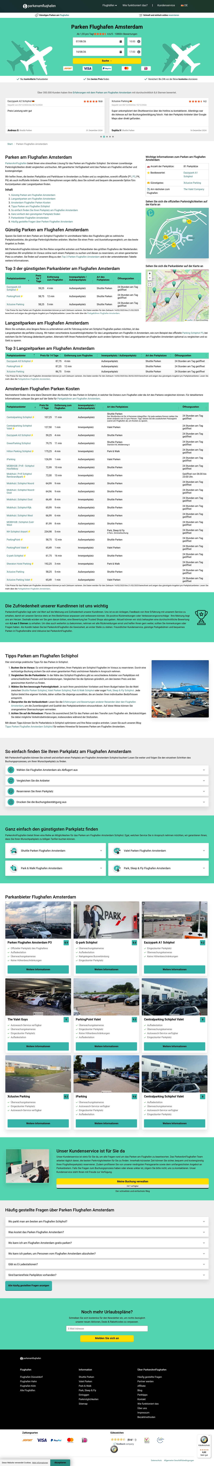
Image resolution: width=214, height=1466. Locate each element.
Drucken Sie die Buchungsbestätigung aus (37, 802)
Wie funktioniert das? (135, 5)
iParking (11, 459)
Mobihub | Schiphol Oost (19, 499)
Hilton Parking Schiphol (20, 451)
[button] (177, 295)
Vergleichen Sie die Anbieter (29, 780)
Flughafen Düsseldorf (31, 1377)
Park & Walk (85, 1385)
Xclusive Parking (120, 101)
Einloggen (84, 1394)
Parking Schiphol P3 (192, 333)
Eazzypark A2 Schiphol (20, 101)
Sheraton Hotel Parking (20, 563)
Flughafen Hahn (28, 1381)
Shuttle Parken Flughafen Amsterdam (37, 850)
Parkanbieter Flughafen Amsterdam (30, 217)
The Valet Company (194, 189)
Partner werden (145, 1381)
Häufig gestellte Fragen (149, 1377)
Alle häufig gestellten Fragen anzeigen (28, 1285)
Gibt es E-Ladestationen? (23, 1264)
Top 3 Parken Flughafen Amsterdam (81, 256)
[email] (107, 1329)
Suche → (107, 60)
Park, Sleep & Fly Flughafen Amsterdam (141, 868)
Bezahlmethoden (146, 1417)
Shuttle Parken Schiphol (34, 690)
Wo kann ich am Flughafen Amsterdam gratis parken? (40, 1242)
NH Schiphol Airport (18, 531)
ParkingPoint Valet (18, 547)
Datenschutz (156, 1460)
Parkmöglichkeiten (88, 1399)
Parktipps (142, 1394)
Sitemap (83, 1403)
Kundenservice (166, 5)
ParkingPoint (15, 296)
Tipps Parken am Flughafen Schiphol (30, 206)
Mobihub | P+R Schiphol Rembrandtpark (19, 475)
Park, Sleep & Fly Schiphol (120, 690)
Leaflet (188, 320)
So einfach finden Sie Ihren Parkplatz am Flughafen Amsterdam (44, 210)
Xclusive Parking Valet (19, 579)
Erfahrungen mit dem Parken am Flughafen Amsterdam (102, 92)
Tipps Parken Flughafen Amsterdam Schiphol (29, 726)
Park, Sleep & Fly (87, 1390)
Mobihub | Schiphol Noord (20, 483)
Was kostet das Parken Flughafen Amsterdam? (36, 1232)
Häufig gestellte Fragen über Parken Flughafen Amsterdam (42, 221)
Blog (139, 1390)
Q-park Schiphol (16, 555)
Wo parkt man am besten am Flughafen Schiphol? (37, 1221)
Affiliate (141, 1385)
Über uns (142, 1408)
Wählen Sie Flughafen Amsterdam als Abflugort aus (43, 770)
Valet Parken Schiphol (59, 690)
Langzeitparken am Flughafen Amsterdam (33, 198)
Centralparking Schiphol (20, 417)
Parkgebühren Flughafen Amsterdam (103, 313)
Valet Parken (85, 1381)
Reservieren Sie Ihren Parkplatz (30, 791)
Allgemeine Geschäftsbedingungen (179, 1460)
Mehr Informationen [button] (40, 1463)
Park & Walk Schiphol (83, 690)
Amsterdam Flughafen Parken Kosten (31, 202)
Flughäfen (108, 5)
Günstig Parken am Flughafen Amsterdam (33, 195)
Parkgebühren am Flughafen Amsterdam (78, 398)
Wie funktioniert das (148, 1403)
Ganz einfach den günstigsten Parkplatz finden (35, 214)
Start (9, 144)
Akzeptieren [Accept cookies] (60, 1462)
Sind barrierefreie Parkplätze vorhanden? (32, 1275)
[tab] (101, 136)
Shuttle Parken (86, 1377)
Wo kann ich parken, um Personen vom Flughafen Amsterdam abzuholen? (52, 1253)
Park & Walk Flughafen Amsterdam (35, 868)
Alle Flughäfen (27, 1390)
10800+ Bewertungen (126, 34)
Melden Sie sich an (107, 1338)
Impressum (143, 1412)
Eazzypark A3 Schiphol (14, 288)
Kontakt (141, 1399)
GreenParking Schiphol (19, 443)
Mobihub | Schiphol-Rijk (19, 507)
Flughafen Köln (28, 1385)
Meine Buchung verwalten (132, 1181)
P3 (134, 176)
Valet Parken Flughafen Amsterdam (139, 850)
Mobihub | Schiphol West (20, 515)
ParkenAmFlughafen (16, 163)
